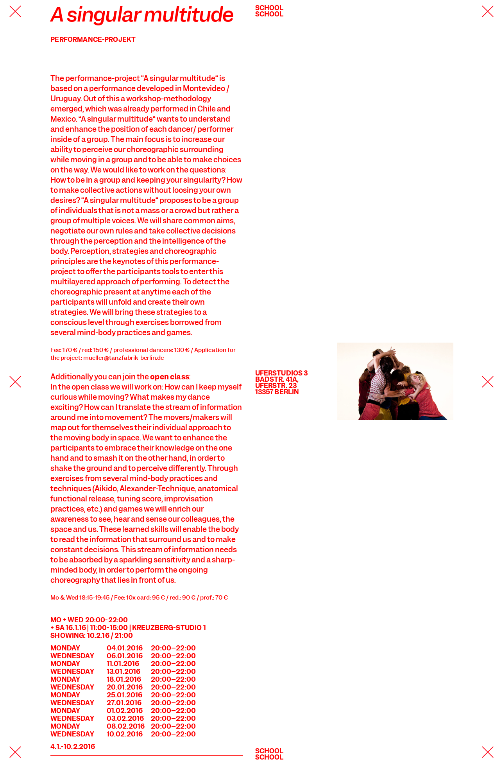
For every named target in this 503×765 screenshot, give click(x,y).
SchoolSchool (269, 11)
